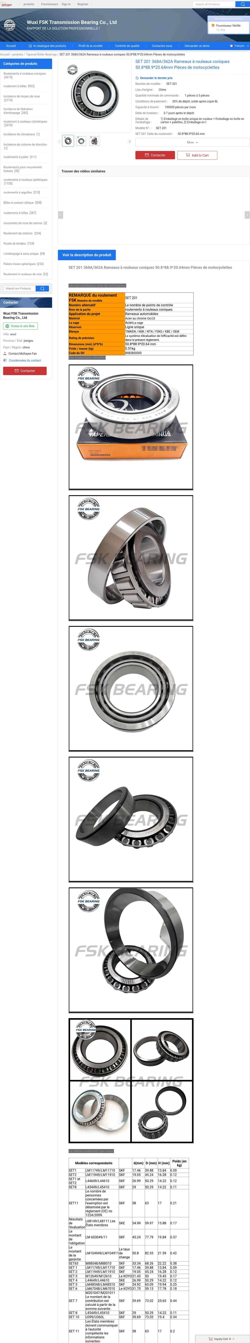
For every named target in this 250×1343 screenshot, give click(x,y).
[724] (19, 243)
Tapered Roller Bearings (41, 54)
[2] (25, 223)
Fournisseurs (49, 4)
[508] (23, 202)
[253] (24, 264)
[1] (22, 134)
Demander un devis (197, 46)
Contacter (25, 371)
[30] (23, 169)
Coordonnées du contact (25, 360)
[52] (26, 274)
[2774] (22, 98)
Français (237, 45)
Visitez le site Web (19, 326)
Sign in (66, 4)
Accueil (11, 46)
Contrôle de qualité (127, 46)
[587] (20, 213)
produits (29, 4)
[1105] (26, 181)
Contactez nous (162, 46)
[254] (22, 233)
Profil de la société (90, 46)
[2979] (25, 123)
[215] (22, 192)
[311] (20, 157)
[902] (19, 86)
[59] (24, 253)
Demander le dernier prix (156, 78)
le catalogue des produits (47, 46)
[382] (18, 110)
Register (83, 4)
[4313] (25, 75)
